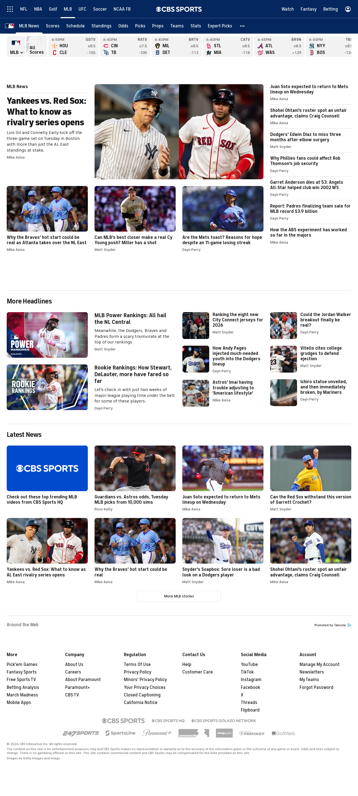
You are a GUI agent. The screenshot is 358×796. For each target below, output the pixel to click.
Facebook (250, 687)
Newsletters (312, 672)
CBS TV (72, 695)
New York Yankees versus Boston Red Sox (331, 46)
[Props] (158, 26)
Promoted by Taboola (332, 625)
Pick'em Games (22, 664)
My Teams (309, 679)
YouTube (249, 664)
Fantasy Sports (22, 672)
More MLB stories (179, 596)
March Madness (22, 695)
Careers (73, 672)
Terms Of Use (137, 664)
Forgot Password (316, 687)
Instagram (251, 679)
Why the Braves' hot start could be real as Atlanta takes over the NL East (47, 219)
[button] (242, 26)
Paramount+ (77, 687)
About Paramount (83, 679)
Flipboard (250, 710)
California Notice (140, 702)
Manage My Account (320, 664)
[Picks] (140, 26)
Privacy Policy (137, 672)
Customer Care (197, 672)
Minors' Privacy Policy (145, 679)
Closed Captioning (142, 695)
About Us (74, 664)
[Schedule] (75, 26)
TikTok (247, 672)
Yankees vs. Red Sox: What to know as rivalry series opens (135, 131)
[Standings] (101, 26)
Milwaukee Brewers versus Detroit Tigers (176, 46)
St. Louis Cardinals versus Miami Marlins (228, 46)
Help (186, 664)
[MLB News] (29, 26)
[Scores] (53, 26)
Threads (249, 702)
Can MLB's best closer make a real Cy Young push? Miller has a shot (135, 219)
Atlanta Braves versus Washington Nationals (279, 46)
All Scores (36, 46)
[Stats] (195, 26)
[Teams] (177, 26)
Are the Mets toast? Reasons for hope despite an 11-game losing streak (222, 219)
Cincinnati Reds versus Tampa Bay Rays (125, 46)
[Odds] (123, 26)
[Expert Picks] (219, 26)
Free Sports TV (21, 679)
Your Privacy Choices (145, 687)
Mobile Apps (19, 702)
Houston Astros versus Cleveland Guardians (73, 46)
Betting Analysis (23, 687)
